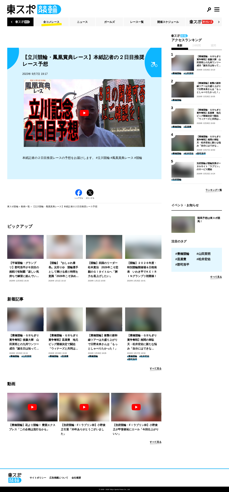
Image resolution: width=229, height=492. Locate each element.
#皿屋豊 (64, 356)
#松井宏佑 (144, 356)
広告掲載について (58, 477)
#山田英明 (26, 356)
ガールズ (109, 22)
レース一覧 (137, 22)
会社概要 (76, 477)
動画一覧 (25, 206)
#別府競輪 (176, 179)
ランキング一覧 (213, 190)
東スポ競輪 (12, 206)
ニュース (82, 22)
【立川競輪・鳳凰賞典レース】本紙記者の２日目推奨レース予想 (64, 206)
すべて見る (155, 368)
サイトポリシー (38, 477)
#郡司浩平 (132, 359)
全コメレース (51, 22)
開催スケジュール (168, 22)
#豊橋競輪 (14, 356)
